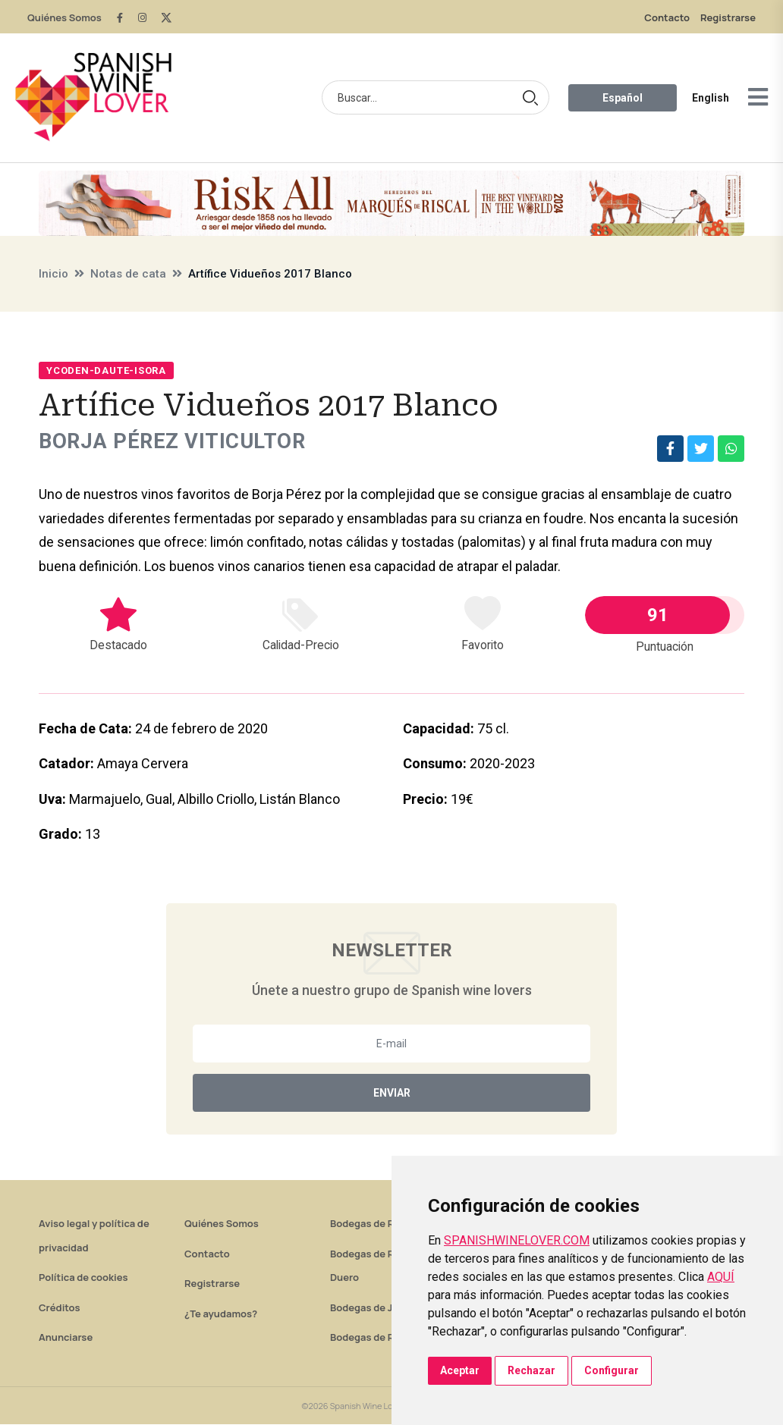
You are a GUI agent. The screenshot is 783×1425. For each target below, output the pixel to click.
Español (622, 98)
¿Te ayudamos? (220, 1314)
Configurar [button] (611, 1370)
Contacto (667, 17)
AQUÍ (720, 1277)
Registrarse (728, 17)
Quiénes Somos (64, 17)
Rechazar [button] (531, 1370)
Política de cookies (83, 1278)
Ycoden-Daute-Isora (106, 370)
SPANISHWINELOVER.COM (517, 1240)
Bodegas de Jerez (372, 1308)
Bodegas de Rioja (370, 1224)
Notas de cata (128, 274)
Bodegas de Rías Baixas (385, 1338)
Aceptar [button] (460, 1370)
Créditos (59, 1308)
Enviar (391, 1094)
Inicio (53, 274)
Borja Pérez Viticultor (174, 441)
